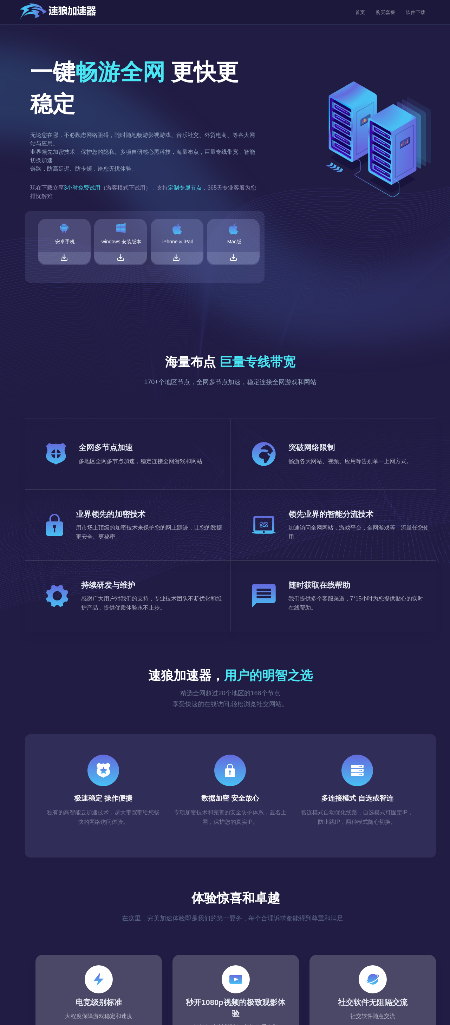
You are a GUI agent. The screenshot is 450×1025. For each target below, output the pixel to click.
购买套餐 (385, 12)
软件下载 (415, 12)
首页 (360, 12)
